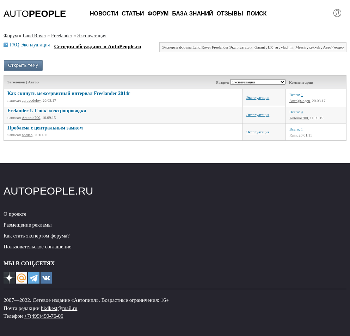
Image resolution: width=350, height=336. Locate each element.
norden (27, 135)
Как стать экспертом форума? (37, 236)
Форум (157, 14)
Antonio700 (31, 117)
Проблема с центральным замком (45, 128)
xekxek (314, 47)
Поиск (257, 14)
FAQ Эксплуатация (30, 44)
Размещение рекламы (28, 225)
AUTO (35, 13)
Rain (293, 135)
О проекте (15, 214)
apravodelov (31, 100)
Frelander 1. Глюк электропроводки (46, 110)
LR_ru (273, 47)
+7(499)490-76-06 (43, 316)
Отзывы (229, 14)
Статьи (133, 14)
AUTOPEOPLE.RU (48, 191)
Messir (300, 47)
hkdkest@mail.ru (59, 308)
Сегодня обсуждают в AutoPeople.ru (97, 46)
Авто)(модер (333, 47)
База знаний (192, 14)
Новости (104, 14)
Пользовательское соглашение (37, 246)
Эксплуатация (257, 97)
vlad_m (287, 47)
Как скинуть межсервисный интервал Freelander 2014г (68, 93)
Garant (259, 47)
